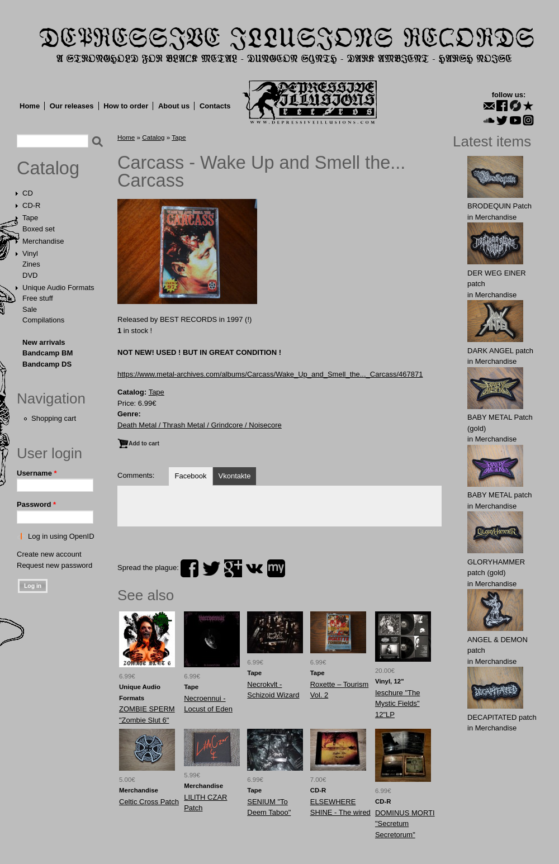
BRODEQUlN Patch (499, 206)
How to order (125, 106)
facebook (189, 568)
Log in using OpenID (61, 536)
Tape (30, 217)
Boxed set (38, 229)
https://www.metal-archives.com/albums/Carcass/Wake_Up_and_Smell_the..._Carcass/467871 (270, 374)
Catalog (48, 168)
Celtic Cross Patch (149, 801)
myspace (276, 568)
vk (254, 568)
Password (36, 504)
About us (174, 106)
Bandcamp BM (47, 353)
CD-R (31, 205)
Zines (31, 264)
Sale (29, 309)
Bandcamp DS (47, 364)
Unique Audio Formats (58, 287)
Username (37, 473)
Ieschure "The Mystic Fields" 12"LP (397, 704)
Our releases (72, 106)
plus (233, 568)
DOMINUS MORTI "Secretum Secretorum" (405, 824)
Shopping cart (53, 418)
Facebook (190, 476)
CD (27, 193)
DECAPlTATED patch (502, 717)
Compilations (43, 320)
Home (30, 106)
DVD (29, 275)
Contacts (215, 106)
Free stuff (37, 298)
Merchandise (43, 241)
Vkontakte (235, 476)
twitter (211, 568)
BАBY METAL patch (499, 495)
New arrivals (43, 342)
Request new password (54, 565)
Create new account (49, 554)
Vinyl (30, 253)
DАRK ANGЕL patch (500, 350)
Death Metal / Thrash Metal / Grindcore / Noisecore (199, 425)
